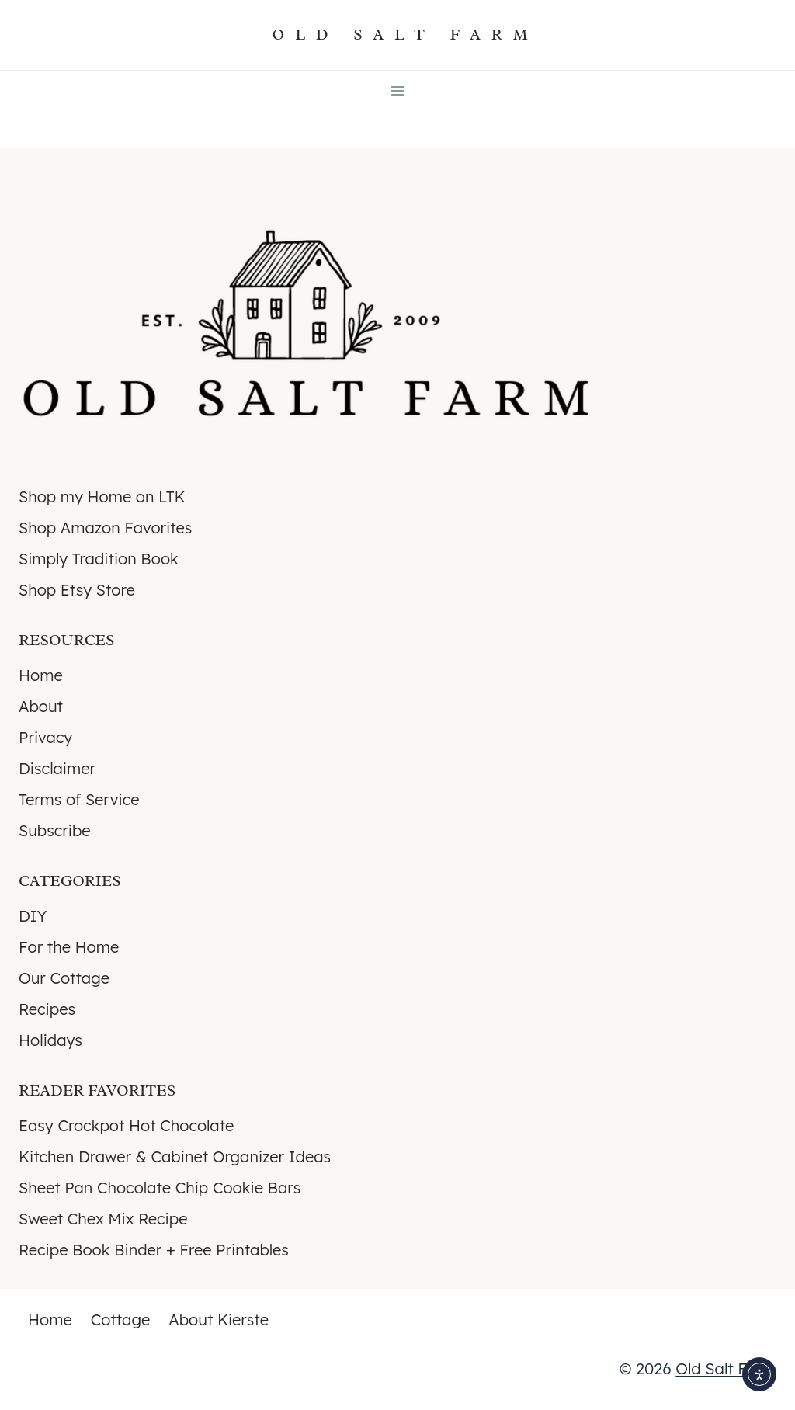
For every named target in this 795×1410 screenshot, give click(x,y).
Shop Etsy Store (77, 589)
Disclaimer (57, 768)
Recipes (47, 1009)
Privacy (45, 737)
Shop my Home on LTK (102, 496)
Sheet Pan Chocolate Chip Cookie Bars (159, 1187)
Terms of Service (79, 799)
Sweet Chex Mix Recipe (103, 1218)
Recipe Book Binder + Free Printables (154, 1249)
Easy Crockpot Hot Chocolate (126, 1125)
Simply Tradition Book (99, 558)
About (41, 706)
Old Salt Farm (725, 1368)
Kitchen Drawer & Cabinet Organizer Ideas (175, 1156)
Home (41, 675)
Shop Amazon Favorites (105, 527)
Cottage (121, 1319)
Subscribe (55, 830)
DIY (33, 916)
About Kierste (218, 1319)
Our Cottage (64, 978)
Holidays (50, 1040)
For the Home (69, 947)
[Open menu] (398, 90)
